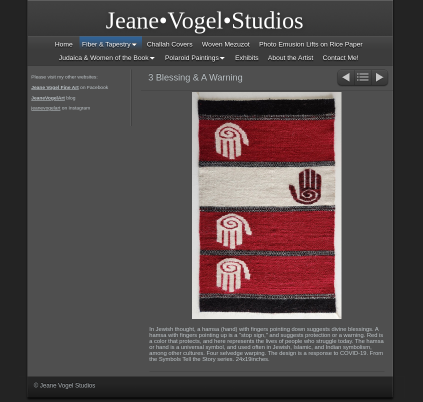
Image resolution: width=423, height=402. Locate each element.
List (363, 78)
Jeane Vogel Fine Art (55, 87)
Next (380, 78)
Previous (345, 78)
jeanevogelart (46, 107)
